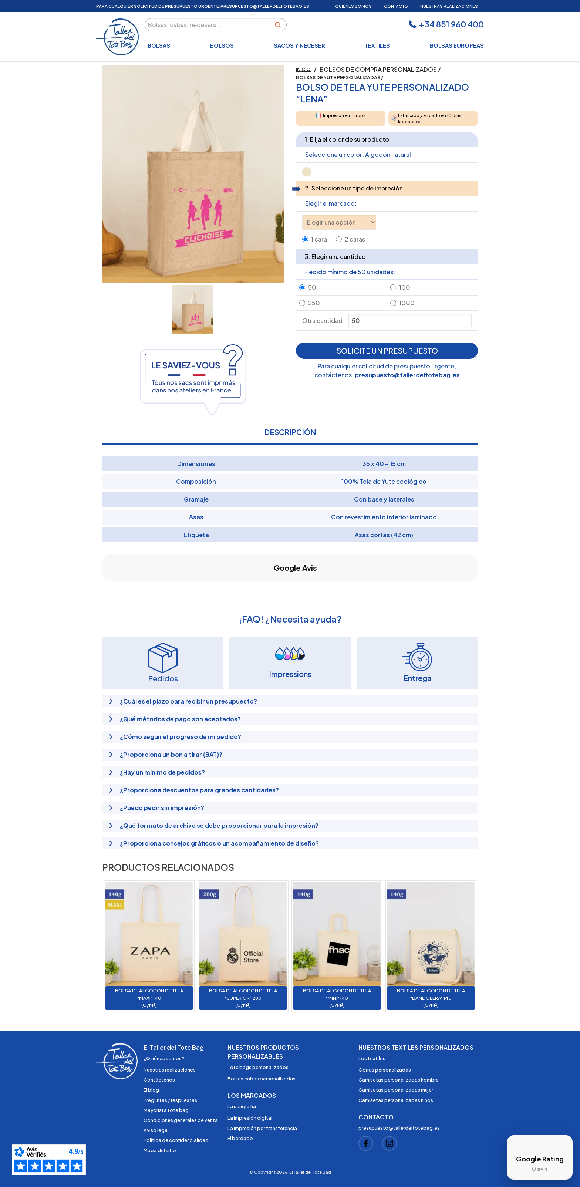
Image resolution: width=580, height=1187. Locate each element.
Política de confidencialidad (176, 1140)
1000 (407, 303)
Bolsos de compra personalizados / (381, 69)
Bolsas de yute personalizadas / (340, 77)
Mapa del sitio (160, 1150)
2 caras (355, 239)
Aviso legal (156, 1130)
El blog (151, 1090)
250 (314, 303)
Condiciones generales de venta (181, 1120)
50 (312, 287)
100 (404, 287)
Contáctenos (159, 1080)
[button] (102, 589)
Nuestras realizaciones (170, 1070)
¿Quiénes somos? (164, 1058)
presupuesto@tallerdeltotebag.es (407, 375)
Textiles (377, 45)
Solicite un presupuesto (387, 350)
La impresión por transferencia (262, 1128)
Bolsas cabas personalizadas (261, 1079)
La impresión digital (249, 1118)
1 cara (319, 239)
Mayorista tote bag (166, 1110)
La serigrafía (241, 1106)
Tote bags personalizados (258, 1067)
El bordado (240, 1138)
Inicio (303, 69)
